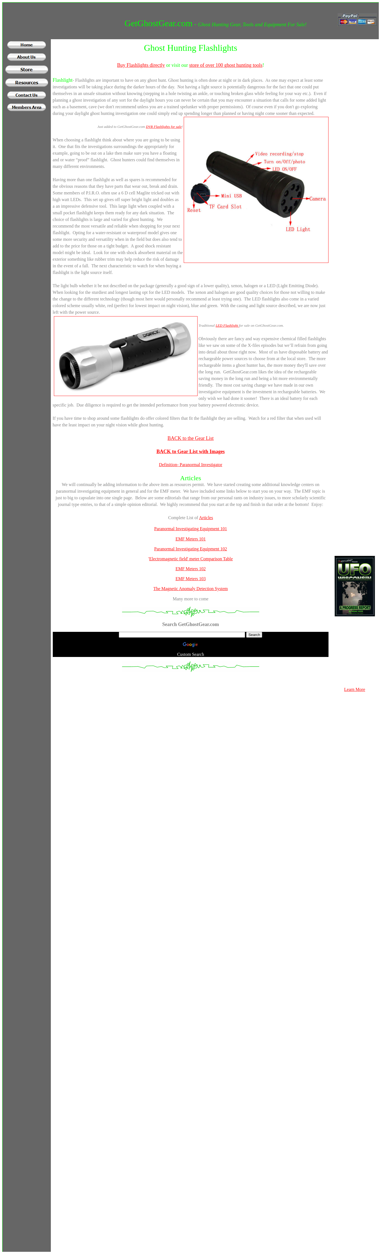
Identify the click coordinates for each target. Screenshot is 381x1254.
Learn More (354, 689)
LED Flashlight (227, 325)
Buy (121, 65)
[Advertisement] (26, 213)
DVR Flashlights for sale (164, 127)
